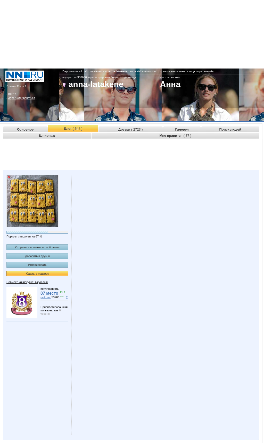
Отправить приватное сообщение (37, 247)
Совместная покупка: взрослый (27, 282)
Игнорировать (37, 264)
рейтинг (45, 297)
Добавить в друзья (37, 256)
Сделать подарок (37, 273)
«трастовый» (204, 71)
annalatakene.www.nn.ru (145, 71)
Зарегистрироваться (21, 97)
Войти (12, 93)
